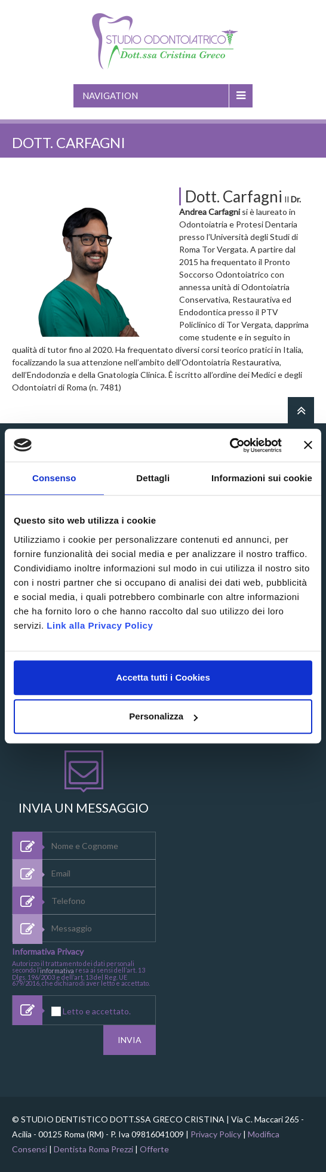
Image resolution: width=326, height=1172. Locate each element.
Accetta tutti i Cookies (163, 677)
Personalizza (163, 716)
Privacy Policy (215, 1134)
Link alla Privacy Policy (100, 625)
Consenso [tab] (54, 478)
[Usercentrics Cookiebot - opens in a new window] (229, 445)
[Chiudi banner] (308, 445)
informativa (57, 970)
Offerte (154, 1149)
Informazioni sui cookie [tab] (261, 478)
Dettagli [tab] (153, 478)
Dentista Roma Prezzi (93, 1149)
